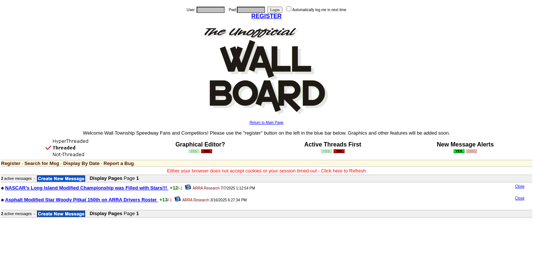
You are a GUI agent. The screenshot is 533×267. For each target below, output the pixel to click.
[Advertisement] (134, 235)
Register (10, 163)
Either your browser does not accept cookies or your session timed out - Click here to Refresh (266, 171)
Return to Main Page (266, 123)
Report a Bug (119, 163)
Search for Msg (41, 163)
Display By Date (81, 163)
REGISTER (266, 16)
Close (519, 186)
